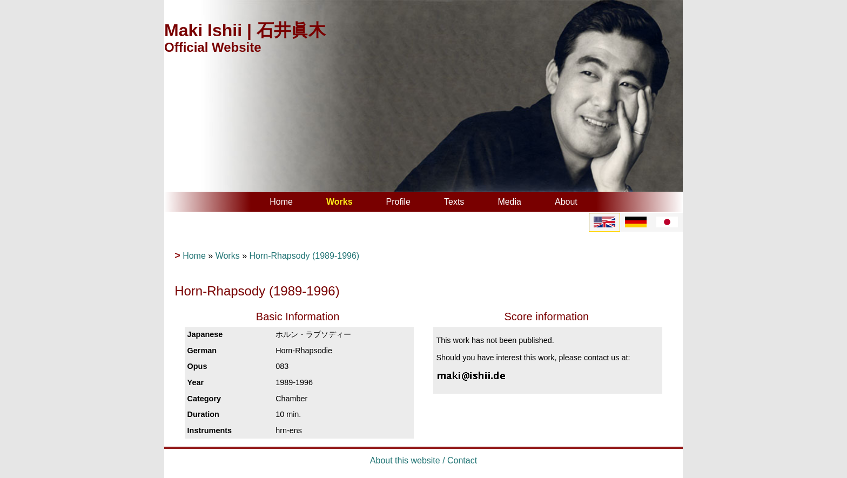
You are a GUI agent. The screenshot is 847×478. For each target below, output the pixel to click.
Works (339, 201)
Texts (454, 201)
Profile (398, 201)
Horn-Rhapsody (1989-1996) (304, 255)
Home (281, 201)
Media (509, 201)
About (566, 201)
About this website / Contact (423, 460)
